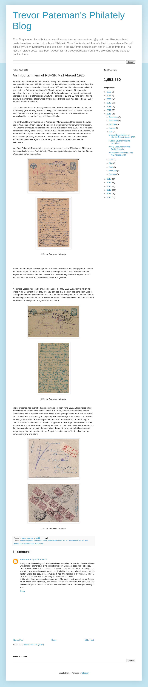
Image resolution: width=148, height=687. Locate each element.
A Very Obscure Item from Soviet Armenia (119, 148)
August (112, 128)
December (113, 117)
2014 (109, 183)
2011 (109, 194)
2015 (109, 179)
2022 (109, 92)
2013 (109, 186)
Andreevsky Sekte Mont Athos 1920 (33, 541)
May (111, 163)
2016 (109, 114)
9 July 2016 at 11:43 (38, 559)
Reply (22, 591)
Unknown (24, 559)
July (111, 132)
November (113, 121)
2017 (109, 110)
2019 (109, 103)
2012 (109, 190)
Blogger (85, 673)
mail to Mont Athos (55, 541)
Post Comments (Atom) (34, 645)
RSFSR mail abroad (70, 541)
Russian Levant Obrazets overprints (119, 142)
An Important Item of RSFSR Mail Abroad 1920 (121, 154)
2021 (109, 95)
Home (54, 640)
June (111, 160)
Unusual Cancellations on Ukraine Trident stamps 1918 (122, 136)
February (113, 171)
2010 (109, 197)
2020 (109, 99)
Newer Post (18, 640)
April (111, 167)
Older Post (89, 640)
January (112, 174)
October (112, 124)
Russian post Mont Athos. (34, 543)
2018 (109, 107)
